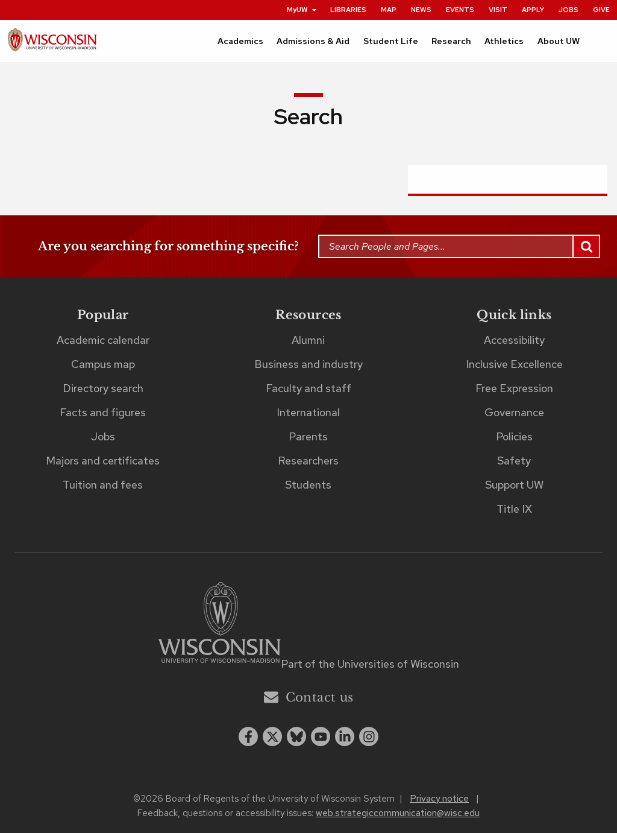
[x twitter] (272, 736)
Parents (308, 436)
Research (451, 41)
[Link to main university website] (219, 624)
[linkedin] (344, 736)
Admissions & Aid (313, 41)
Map (388, 9)
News (421, 9)
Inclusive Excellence (514, 364)
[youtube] (320, 736)
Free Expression (514, 388)
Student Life (390, 41)
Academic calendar (103, 340)
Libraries (348, 9)
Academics (240, 41)
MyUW (302, 9)
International (308, 412)
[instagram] (368, 736)
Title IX (514, 509)
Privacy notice (439, 799)
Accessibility (514, 340)
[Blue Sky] (296, 736)
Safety (514, 460)
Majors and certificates (103, 460)
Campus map (103, 364)
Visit (498, 9)
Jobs (568, 9)
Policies (514, 436)
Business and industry (308, 364)
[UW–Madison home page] (52, 43)
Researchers (308, 460)
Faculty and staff (308, 388)
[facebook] (248, 736)
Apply (533, 9)
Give (601, 9)
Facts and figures (103, 412)
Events (460, 9)
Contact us (309, 697)
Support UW (514, 485)
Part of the (370, 664)
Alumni (308, 340)
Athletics (504, 41)
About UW (558, 41)
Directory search (103, 388)
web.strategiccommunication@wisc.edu (398, 813)
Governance (514, 412)
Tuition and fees (103, 485)
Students (308, 485)
